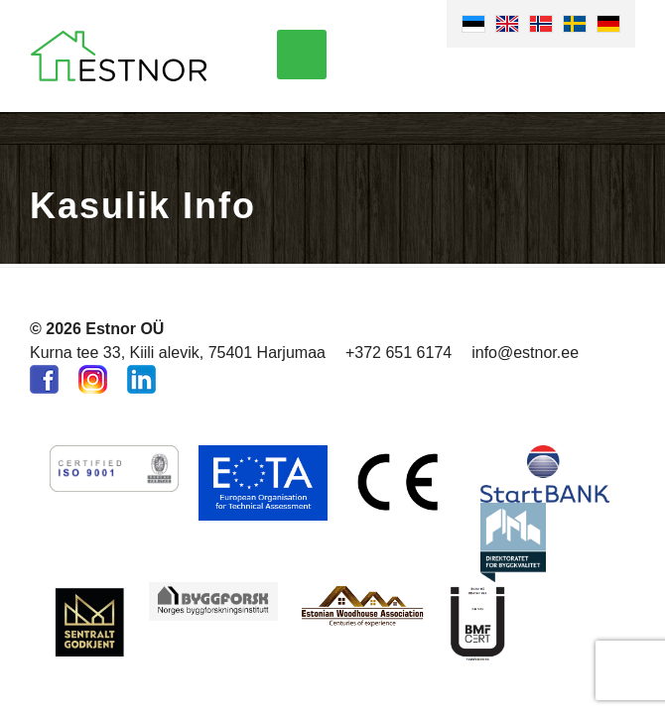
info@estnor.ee (525, 352)
